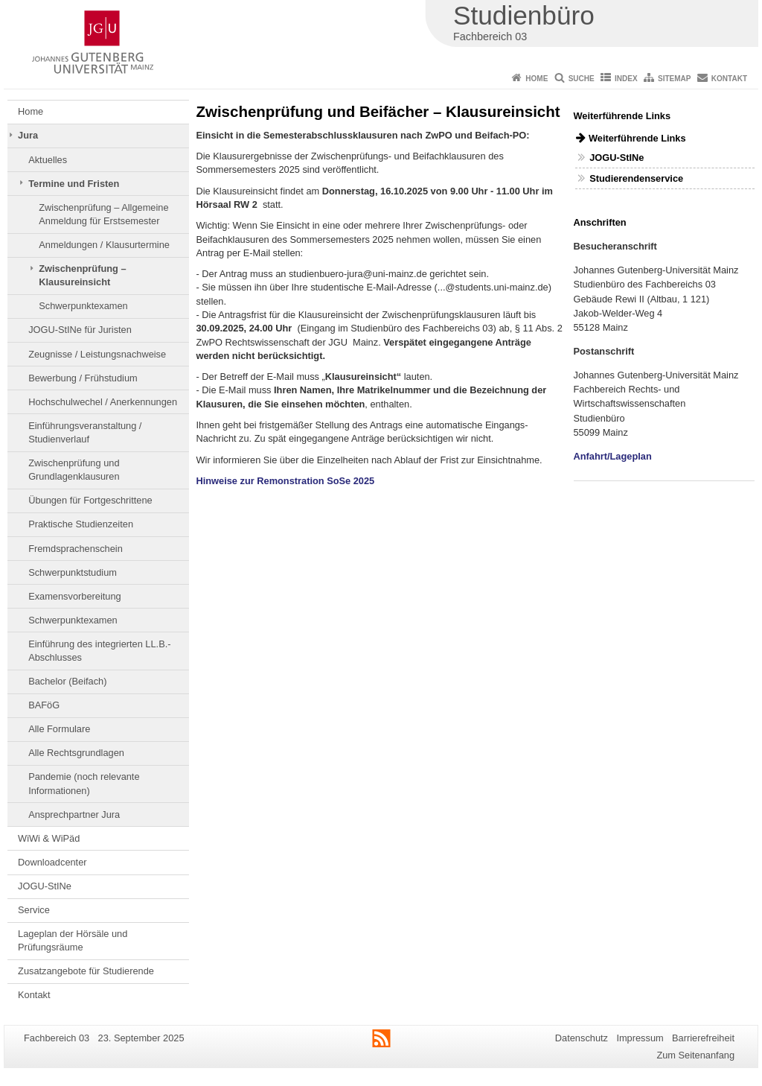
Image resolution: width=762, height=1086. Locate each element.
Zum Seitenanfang (695, 1055)
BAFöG (44, 705)
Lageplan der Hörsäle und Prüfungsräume (72, 940)
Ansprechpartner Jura (74, 814)
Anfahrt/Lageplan (613, 456)
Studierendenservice (636, 178)
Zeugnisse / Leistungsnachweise (97, 354)
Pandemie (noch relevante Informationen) (83, 783)
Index (626, 78)
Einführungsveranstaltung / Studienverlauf (84, 432)
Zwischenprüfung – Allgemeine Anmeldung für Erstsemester (103, 214)
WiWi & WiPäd (49, 838)
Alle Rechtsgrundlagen (76, 752)
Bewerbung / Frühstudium (83, 378)
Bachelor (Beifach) (67, 681)
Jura (28, 135)
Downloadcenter (52, 862)
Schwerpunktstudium (72, 572)
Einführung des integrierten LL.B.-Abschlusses (99, 650)
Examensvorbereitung (74, 596)
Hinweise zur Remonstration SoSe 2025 (285, 480)
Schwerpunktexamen (83, 305)
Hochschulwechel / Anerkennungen (102, 401)
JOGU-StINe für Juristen (80, 329)
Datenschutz (581, 1038)
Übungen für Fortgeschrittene (90, 500)
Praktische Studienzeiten (80, 524)
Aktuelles (47, 159)
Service (34, 909)
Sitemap (674, 78)
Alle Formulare (59, 728)
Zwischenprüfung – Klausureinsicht (82, 275)
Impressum (639, 1038)
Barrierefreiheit (703, 1038)
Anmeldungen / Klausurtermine (104, 244)
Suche (582, 78)
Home (536, 78)
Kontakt (729, 78)
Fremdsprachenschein (75, 548)
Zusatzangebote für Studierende (86, 971)
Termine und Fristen (73, 183)
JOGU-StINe (44, 886)
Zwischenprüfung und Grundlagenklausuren (73, 469)
